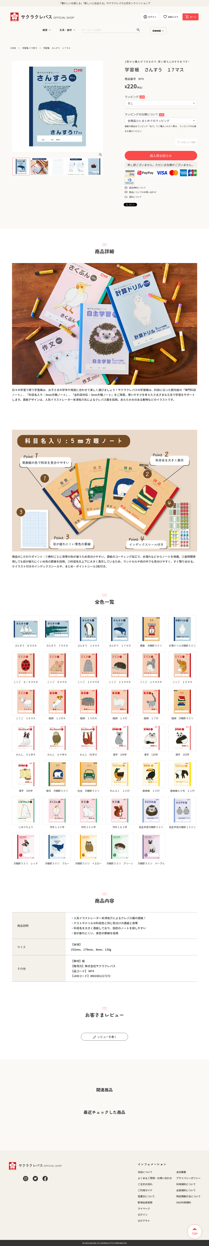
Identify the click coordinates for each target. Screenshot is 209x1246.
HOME (13, 47)
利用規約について (186, 1184)
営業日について (146, 1196)
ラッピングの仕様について (144, 114)
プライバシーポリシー (188, 1178)
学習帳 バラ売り (29, 47)
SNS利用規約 (183, 1202)
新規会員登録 (145, 1202)
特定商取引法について (188, 1196)
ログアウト (144, 1220)
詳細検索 (157, 30)
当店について (145, 1172)
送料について (135, 196)
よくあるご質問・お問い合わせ (155, 1178)
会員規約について (186, 1190)
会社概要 (181, 1172)
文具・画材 (66, 30)
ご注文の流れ (145, 1184)
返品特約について (137, 187)
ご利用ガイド (145, 1190)
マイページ (144, 1208)
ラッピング (135, 97)
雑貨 (44, 30)
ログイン (143, 1214)
